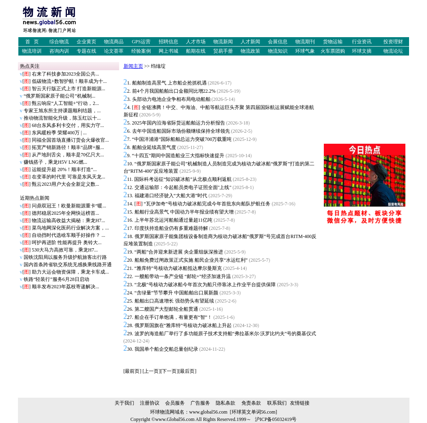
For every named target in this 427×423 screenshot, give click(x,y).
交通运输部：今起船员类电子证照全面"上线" (183, 187)
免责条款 (251, 403)
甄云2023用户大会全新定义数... (65, 184)
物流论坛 (393, 51)
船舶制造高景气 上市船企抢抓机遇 (169, 83)
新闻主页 (133, 66)
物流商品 (114, 42)
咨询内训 (59, 51)
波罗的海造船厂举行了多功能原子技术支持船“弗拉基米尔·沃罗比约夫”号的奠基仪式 (225, 333)
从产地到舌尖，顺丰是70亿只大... (68, 155)
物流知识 (278, 51)
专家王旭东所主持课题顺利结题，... (62, 111)
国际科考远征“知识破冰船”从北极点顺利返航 (183, 179)
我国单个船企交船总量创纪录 (166, 349)
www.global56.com (208, 412)
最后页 (187, 371)
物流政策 (250, 51)
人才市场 (196, 42)
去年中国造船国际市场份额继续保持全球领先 (181, 131)
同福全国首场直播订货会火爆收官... (70, 140)
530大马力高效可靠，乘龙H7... (65, 250)
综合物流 (59, 42)
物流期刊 (305, 42)
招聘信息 (168, 42)
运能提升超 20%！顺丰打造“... (64, 169)
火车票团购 (333, 51)
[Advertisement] (261, 21)
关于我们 (124, 403)
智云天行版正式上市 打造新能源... (68, 88)
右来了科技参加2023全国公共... (65, 74)
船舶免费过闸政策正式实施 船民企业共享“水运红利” (191, 260)
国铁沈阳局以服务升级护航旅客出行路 (65, 257)
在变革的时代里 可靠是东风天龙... (68, 177)
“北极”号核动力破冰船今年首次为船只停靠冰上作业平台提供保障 (205, 284)
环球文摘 (362, 51)
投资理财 (393, 42)
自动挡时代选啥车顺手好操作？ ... (68, 235)
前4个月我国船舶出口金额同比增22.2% (174, 91)
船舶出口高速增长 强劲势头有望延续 (174, 301)
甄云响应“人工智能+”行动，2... (65, 103)
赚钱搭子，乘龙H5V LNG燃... (55, 162)
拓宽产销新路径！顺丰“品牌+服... (68, 147)
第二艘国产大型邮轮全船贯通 (166, 309)
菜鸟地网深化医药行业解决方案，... (70, 228)
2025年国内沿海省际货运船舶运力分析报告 (178, 123)
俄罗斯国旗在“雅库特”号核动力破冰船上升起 (183, 325)
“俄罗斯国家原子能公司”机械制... (59, 96)
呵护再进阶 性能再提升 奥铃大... (67, 242)
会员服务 (175, 403)
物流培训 (32, 51)
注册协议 (149, 403)
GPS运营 (141, 42)
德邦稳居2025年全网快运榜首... (65, 213)
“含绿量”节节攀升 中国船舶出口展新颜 (177, 293)
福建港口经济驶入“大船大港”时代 (171, 195)
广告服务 (200, 403)
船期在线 (196, 51)
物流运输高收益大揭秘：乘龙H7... (68, 220)
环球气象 (305, 51)
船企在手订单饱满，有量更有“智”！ (173, 317)
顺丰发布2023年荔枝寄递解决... (65, 286)
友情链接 (300, 403)
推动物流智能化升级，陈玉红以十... (62, 118)
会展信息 (278, 42)
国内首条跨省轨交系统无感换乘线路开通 (68, 264)
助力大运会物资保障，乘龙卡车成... (70, 272)
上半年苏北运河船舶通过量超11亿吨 (174, 220)
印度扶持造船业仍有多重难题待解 (171, 228)
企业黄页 (86, 42)
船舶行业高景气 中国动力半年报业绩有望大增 (184, 212)
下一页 (169, 371)
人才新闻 (250, 42)
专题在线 (86, 51)
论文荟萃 (114, 51)
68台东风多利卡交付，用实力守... (68, 125)
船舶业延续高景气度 (154, 147)
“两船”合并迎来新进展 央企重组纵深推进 (179, 252)
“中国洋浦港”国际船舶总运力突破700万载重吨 (182, 139)
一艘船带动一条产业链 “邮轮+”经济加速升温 (183, 276)
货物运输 (333, 42)
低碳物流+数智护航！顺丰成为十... (69, 81)
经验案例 (141, 51)
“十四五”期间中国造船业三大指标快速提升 (178, 155)
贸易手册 (223, 51)
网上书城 (168, 51)
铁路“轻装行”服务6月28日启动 (56, 279)
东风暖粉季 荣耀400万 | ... (59, 133)
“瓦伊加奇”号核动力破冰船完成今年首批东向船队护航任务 (207, 204)
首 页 (32, 42)
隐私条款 (225, 403)
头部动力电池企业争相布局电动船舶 (171, 99)
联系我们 (277, 403)
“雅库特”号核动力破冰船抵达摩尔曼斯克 (178, 268)
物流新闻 (223, 42)
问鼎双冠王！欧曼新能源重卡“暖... (69, 206)
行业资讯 (362, 42)
